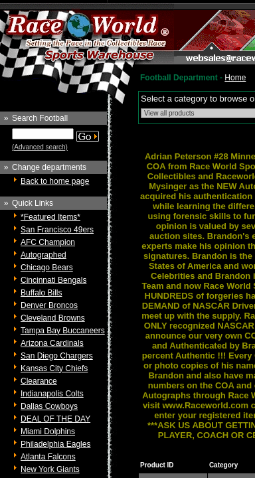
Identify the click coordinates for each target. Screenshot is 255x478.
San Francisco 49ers (57, 229)
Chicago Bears (47, 267)
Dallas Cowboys (49, 406)
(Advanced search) (40, 147)
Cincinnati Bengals (53, 280)
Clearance (39, 381)
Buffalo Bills (41, 292)
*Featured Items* (50, 217)
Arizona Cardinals (52, 343)
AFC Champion (48, 242)
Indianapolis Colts (52, 393)
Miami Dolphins (48, 431)
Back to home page (55, 181)
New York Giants (50, 469)
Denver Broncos (49, 305)
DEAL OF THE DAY (55, 419)
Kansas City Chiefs (54, 368)
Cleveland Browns (53, 318)
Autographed (43, 255)
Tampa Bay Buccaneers (63, 330)
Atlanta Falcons (48, 456)
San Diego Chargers (57, 355)
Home (235, 77)
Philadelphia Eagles (55, 444)
